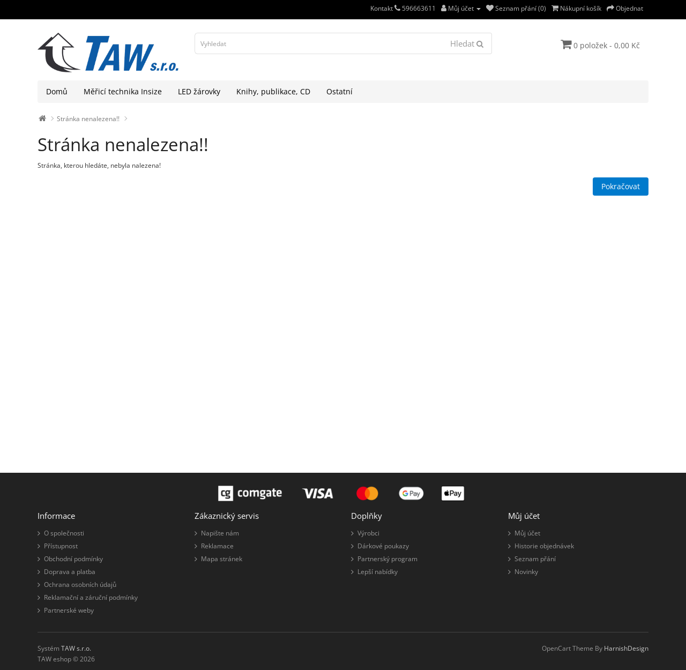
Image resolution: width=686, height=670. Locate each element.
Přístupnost (61, 545)
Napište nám (220, 533)
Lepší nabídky (377, 571)
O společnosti (64, 533)
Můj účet (527, 533)
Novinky (526, 571)
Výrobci (368, 533)
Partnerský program (387, 558)
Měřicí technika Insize (123, 91)
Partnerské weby (69, 610)
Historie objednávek (544, 545)
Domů (57, 91)
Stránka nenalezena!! (88, 118)
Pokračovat (620, 186)
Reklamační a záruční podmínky (91, 597)
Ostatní (339, 91)
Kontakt (385, 8)
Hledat (466, 43)
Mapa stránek (221, 558)
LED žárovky (199, 91)
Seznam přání (535, 558)
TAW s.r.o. (76, 648)
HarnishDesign (626, 648)
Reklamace (217, 545)
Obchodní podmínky (73, 558)
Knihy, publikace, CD (273, 91)
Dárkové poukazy (383, 545)
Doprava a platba (69, 571)
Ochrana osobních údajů (80, 584)
